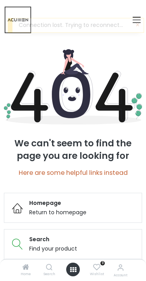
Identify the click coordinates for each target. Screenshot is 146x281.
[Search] (49, 268)
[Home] (25, 268)
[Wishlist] (97, 267)
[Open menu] (73, 269)
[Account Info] (120, 267)
